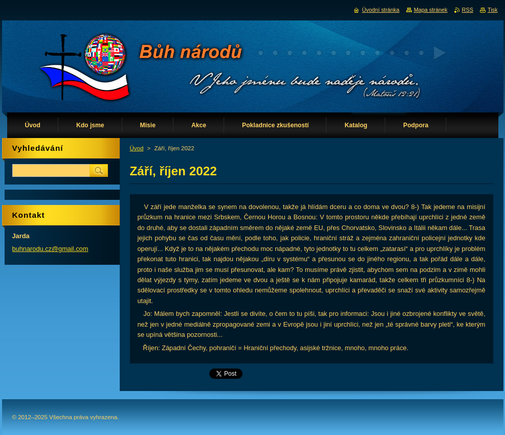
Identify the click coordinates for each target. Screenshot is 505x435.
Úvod (137, 148)
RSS (467, 10)
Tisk (493, 10)
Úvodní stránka (380, 10)
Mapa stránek (431, 10)
